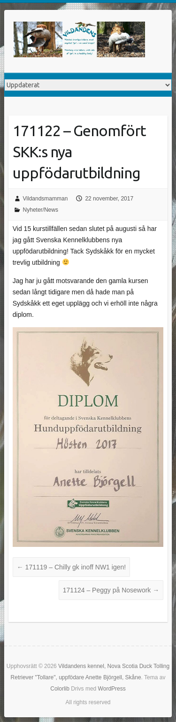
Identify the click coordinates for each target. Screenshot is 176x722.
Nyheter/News (40, 210)
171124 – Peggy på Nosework (111, 590)
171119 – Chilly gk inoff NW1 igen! (71, 567)
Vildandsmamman (45, 198)
